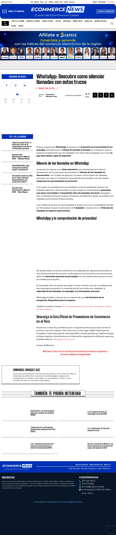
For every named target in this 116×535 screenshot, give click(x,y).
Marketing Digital (47, 88)
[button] (111, 23)
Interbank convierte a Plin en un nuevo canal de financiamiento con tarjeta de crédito (22, 179)
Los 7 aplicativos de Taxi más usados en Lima (98, 429)
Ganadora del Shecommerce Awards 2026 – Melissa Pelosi (20, 156)
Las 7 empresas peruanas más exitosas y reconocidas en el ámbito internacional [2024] (44, 446)
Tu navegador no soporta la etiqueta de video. (58, 45)
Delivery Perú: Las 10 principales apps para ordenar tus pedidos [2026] (42, 413)
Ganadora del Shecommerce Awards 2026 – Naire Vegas (20, 190)
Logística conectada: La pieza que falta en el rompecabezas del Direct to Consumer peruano (21, 145)
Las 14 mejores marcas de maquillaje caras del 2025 (97, 413)
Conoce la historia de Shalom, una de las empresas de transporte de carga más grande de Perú (100, 446)
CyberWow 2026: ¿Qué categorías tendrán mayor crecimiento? (22, 167)
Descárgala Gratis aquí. (64, 339)
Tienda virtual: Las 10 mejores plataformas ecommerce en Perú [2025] (43, 429)
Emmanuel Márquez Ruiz (51, 95)
